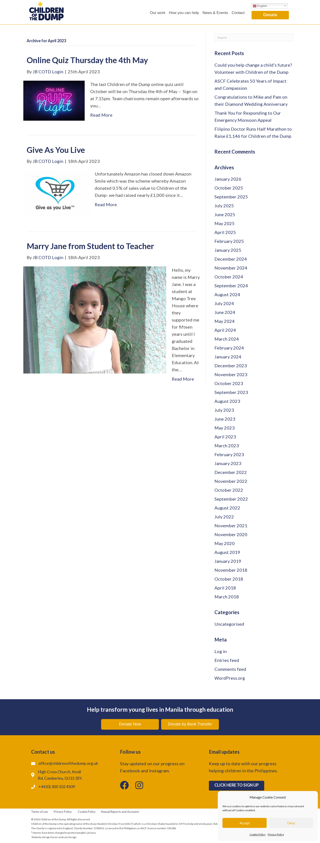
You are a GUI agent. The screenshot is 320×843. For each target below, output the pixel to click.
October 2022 (228, 490)
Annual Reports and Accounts (120, 811)
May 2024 (224, 321)
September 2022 (231, 498)
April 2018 (225, 587)
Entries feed (226, 660)
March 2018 (226, 596)
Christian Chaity (155, 823)
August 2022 (227, 507)
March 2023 (226, 445)
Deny (291, 823)
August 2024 (227, 294)
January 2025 (227, 250)
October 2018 (228, 578)
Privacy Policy (276, 834)
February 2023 (229, 454)
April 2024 (225, 330)
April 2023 (225, 436)
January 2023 (227, 463)
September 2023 (231, 392)
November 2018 (230, 570)
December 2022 (230, 472)
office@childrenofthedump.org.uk (68, 763)
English (260, 6)
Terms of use (39, 811)
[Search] (253, 37)
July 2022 (224, 516)
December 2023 (230, 365)
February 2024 (229, 347)
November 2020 (230, 534)
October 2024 (228, 276)
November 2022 (230, 481)
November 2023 (230, 374)
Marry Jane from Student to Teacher (90, 246)
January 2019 (227, 561)
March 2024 (226, 339)
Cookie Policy (258, 834)
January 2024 (227, 356)
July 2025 (224, 205)
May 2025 (224, 223)
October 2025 (228, 187)
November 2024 (230, 267)
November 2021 (230, 525)
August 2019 (227, 552)
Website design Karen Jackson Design (54, 837)
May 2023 (224, 427)
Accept (245, 823)
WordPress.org (229, 678)
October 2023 (228, 383)
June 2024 (224, 312)
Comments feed (230, 669)
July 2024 (224, 303)
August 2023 (227, 401)
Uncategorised (229, 624)
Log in (220, 651)
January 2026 (227, 179)
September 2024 (231, 285)
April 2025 (225, 232)
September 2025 (231, 196)
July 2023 (224, 410)
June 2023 (224, 419)
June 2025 (224, 214)
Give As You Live (56, 150)
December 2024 (230, 259)
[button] (270, 15)
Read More (101, 115)
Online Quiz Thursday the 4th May (87, 60)
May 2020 (224, 543)
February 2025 (229, 241)
